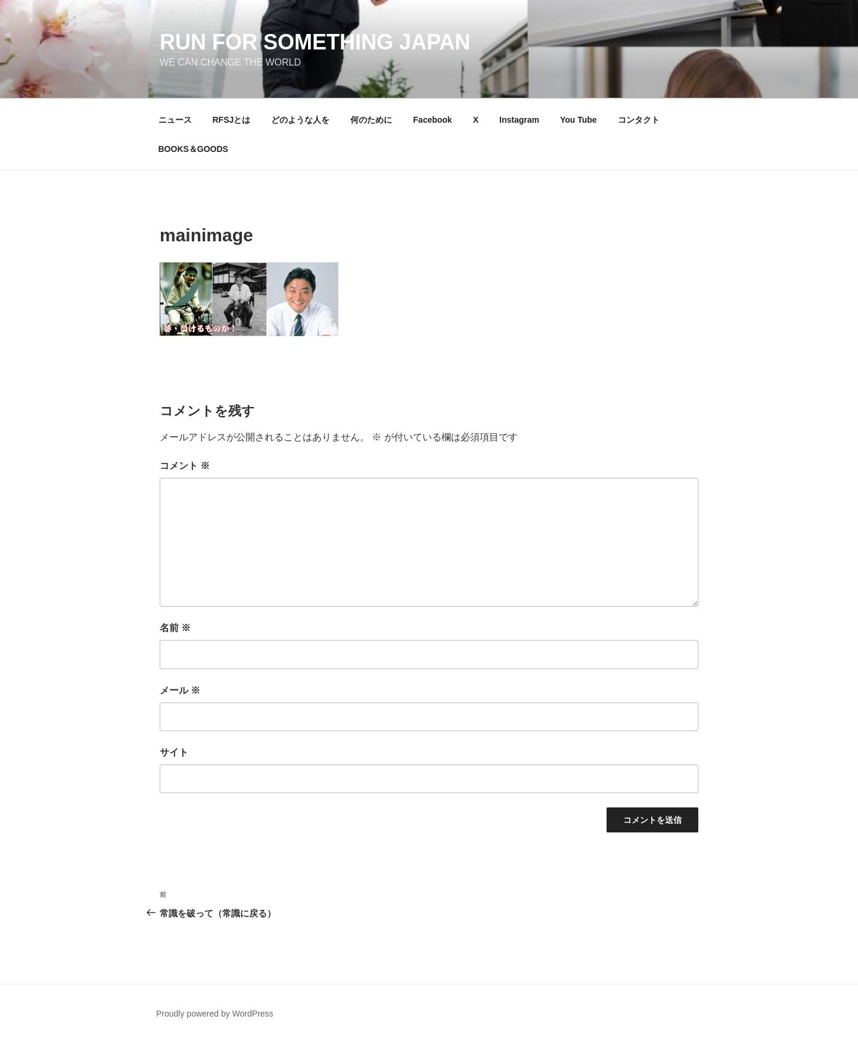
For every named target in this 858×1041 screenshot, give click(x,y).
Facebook (432, 120)
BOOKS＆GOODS (193, 149)
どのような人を (300, 120)
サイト (174, 752)
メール (180, 690)
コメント (185, 466)
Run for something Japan (315, 42)
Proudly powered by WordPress (214, 1013)
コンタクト (639, 120)
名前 (175, 628)
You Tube (578, 120)
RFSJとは (232, 120)
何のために (371, 120)
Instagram (519, 120)
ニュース (175, 120)
